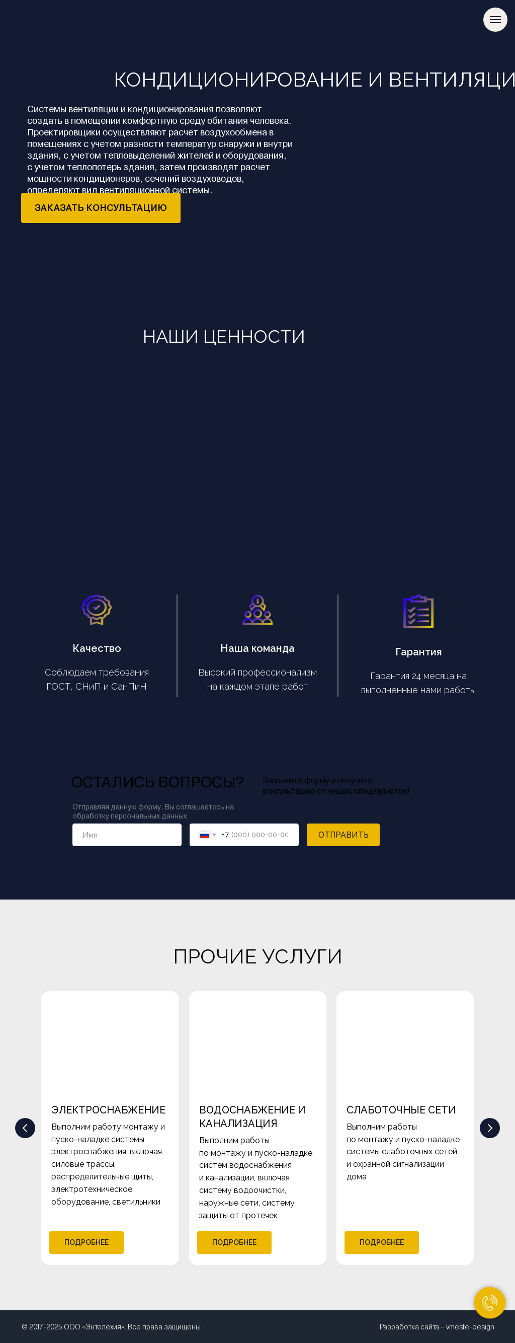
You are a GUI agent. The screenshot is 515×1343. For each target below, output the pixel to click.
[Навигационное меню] (495, 19)
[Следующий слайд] (490, 1128)
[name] (127, 835)
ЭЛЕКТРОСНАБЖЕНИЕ (108, 1110)
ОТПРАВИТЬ (343, 835)
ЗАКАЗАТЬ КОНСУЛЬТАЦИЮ (101, 207)
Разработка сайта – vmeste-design (437, 1327)
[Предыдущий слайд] (25, 1128)
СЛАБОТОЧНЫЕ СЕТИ (401, 1110)
